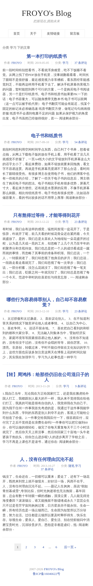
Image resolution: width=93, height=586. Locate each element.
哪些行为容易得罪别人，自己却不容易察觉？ (46, 302)
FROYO (16, 63)
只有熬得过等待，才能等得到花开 (46, 215)
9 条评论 (80, 386)
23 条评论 (80, 222)
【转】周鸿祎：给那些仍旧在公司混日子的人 (46, 377)
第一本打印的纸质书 (47, 56)
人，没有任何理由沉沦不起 (46, 459)
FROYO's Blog (46, 13)
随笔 (71, 466)
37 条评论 (80, 63)
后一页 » (70, 547)
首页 (16, 33)
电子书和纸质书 (46, 135)
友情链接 (53, 33)
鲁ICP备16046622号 (46, 574)
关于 (33, 33)
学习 (65, 63)
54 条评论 (80, 142)
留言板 (75, 33)
